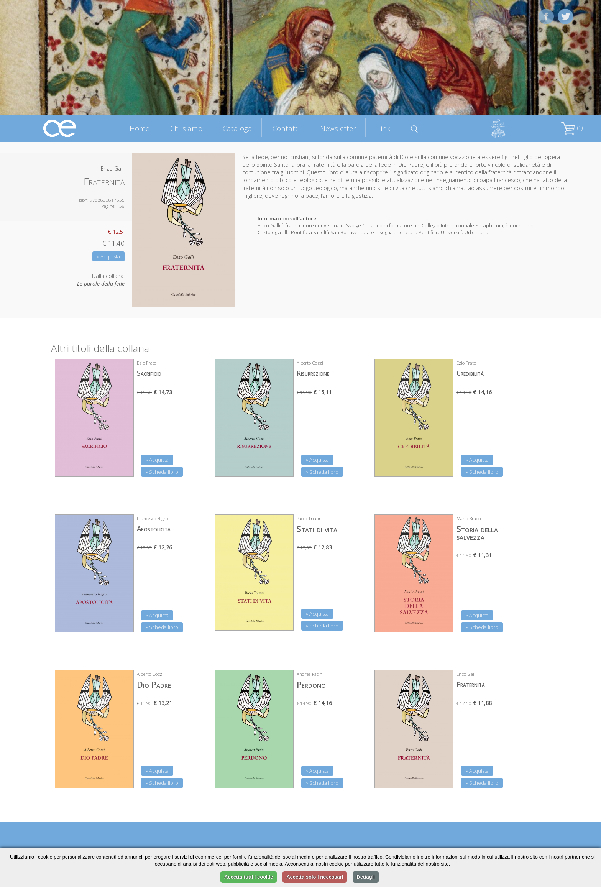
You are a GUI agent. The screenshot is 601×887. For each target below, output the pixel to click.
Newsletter (338, 128)
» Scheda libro (162, 471)
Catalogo (237, 128)
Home (139, 128)
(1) (572, 127)
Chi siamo (186, 128)
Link (384, 128)
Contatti (286, 128)
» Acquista (108, 256)
